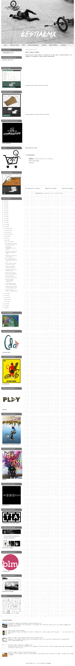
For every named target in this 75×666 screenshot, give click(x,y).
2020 (5, 212)
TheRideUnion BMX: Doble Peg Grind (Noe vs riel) (11, 287)
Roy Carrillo (15, 602)
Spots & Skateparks (33, 45)
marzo (6, 297)
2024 (5, 205)
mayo (6, 293)
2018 (5, 216)
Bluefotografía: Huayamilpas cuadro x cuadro (10, 248)
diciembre (7, 228)
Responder (31, 162)
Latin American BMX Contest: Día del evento (11, 276)
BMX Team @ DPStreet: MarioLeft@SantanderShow (11, 260)
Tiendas (44, 45)
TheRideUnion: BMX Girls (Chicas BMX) (11, 256)
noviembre (7, 230)
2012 (5, 303)
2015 (5, 222)
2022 (5, 208)
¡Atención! (13, 613)
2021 (5, 210)
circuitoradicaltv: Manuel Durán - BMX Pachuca (10, 284)
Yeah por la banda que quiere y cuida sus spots (11, 290)
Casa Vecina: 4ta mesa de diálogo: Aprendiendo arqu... (11, 252)
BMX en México (53, 45)
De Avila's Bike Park (7, 598)
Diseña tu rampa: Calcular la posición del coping (22, 652)
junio (6, 240)
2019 (5, 214)
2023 (5, 207)
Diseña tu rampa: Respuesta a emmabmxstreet (20, 645)
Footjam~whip (28, 114)
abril (6, 295)
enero (6, 301)
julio (6, 238)
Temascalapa (5, 603)
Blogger (49, 663)
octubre (7, 232)
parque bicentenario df (13, 609)
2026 (5, 201)
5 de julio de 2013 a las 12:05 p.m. (43, 158)
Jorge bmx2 (28, 85)
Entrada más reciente (32, 188)
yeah (4, 613)
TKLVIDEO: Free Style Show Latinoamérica (10, 267)
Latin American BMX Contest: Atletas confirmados (9, 280)
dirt (11, 607)
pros (3, 611)
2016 (5, 220)
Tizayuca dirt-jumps (14, 603)
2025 (5, 203)
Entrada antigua (67, 188)
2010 (5, 307)
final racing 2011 (15, 608)
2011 (5, 305)
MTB (23, 45)
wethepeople (14, 611)
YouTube (46, 85)
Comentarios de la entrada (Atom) (53, 193)
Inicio (5, 45)
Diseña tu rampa (14, 45)
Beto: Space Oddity (32, 52)
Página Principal (51, 188)
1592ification (38, 85)
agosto (7, 236)
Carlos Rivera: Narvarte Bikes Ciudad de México (11, 273)
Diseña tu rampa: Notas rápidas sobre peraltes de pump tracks (25, 637)
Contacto (63, 45)
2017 (5, 218)
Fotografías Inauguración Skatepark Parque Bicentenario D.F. (25, 623)
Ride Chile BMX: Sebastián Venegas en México (11, 244)
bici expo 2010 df (6, 605)
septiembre (7, 234)
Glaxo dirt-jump (14, 600)
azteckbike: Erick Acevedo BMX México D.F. (11, 270)
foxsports (4, 609)
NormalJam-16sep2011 (7, 601)
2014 (5, 224)
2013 (5, 226)
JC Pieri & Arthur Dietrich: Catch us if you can (10, 264)
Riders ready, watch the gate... (17, 630)
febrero (7, 299)
